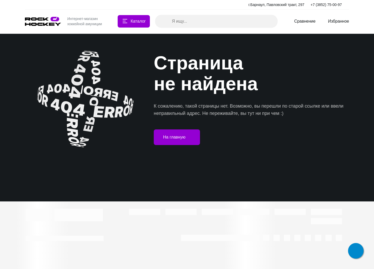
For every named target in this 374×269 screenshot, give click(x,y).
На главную (177, 137)
